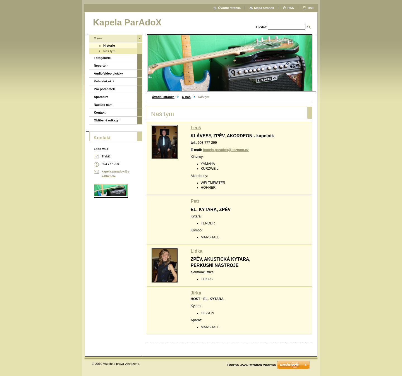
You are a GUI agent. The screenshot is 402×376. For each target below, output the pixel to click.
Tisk (310, 7)
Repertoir (101, 65)
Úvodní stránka (163, 97)
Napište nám (103, 104)
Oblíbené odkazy (106, 120)
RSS (291, 7)
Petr (195, 201)
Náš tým (109, 51)
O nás (186, 97)
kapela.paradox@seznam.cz (225, 150)
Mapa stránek (264, 7)
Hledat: (261, 27)
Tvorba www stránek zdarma (251, 365)
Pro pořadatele (105, 89)
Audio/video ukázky (108, 73)
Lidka (196, 251)
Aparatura (101, 97)
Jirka (196, 293)
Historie (109, 45)
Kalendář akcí (104, 81)
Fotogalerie (102, 57)
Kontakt (100, 112)
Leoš (196, 127)
